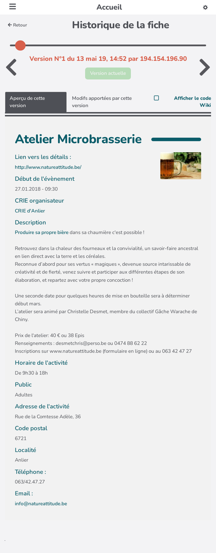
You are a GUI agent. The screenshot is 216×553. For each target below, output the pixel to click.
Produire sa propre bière (42, 232)
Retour (17, 25)
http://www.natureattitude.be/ (48, 167)
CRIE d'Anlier (30, 211)
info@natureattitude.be (41, 503)
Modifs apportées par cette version (102, 102)
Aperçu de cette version (27, 102)
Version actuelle (108, 73)
